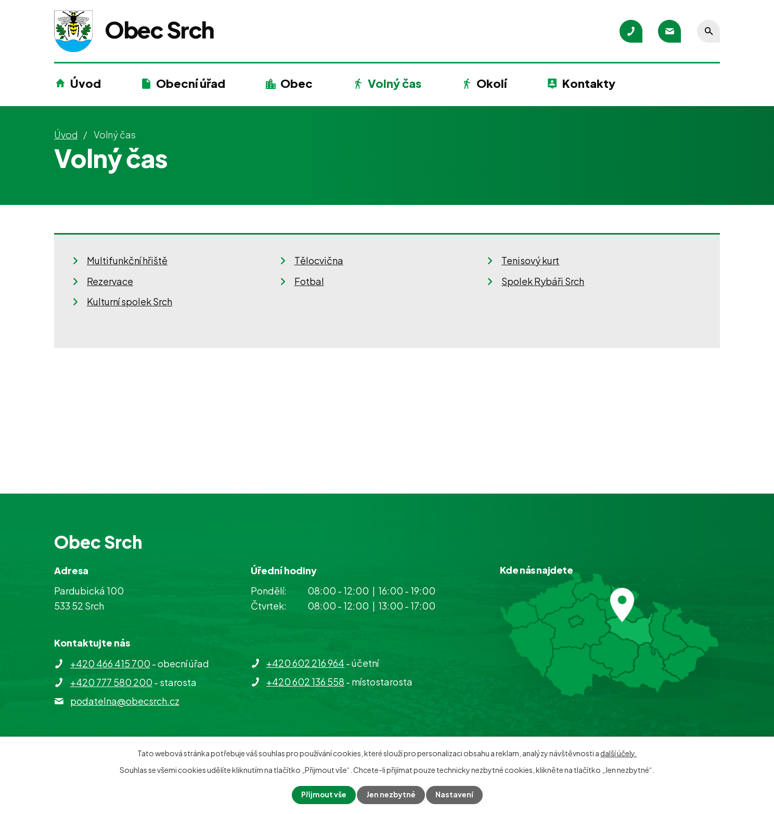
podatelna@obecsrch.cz (124, 701)
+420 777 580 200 (111, 682)
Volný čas (394, 83)
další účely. (618, 753)
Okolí (491, 83)
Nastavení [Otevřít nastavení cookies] (455, 794)
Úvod (85, 83)
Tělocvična (318, 260)
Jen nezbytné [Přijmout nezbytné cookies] (391, 794)
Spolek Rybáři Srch (542, 281)
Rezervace (110, 281)
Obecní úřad (190, 83)
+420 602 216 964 (305, 663)
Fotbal (309, 281)
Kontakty (588, 83)
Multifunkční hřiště (127, 260)
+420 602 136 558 (305, 682)
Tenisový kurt (530, 260)
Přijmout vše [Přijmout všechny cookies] (323, 794)
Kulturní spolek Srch (129, 301)
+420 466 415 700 (110, 663)
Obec (296, 83)
